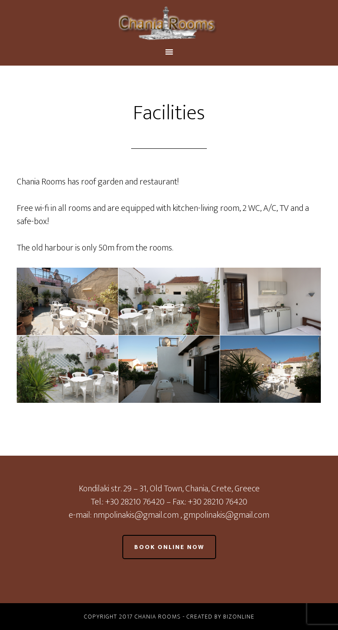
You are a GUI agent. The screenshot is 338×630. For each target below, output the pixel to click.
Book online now (169, 547)
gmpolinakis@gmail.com (226, 515)
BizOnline (238, 617)
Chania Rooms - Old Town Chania (169, 23)
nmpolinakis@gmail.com (136, 515)
